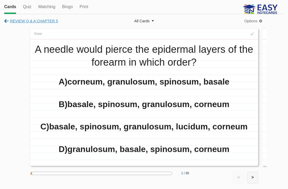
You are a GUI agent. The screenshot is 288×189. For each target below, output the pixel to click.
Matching (46, 6)
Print (83, 6)
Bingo (67, 6)
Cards (10, 6)
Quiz (27, 6)
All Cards (141, 21)
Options (250, 21)
